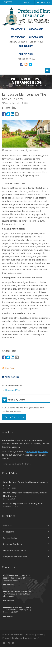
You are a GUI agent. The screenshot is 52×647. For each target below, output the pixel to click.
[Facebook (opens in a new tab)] (21, 64)
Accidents (43, 2)
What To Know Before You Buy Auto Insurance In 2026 (26, 485)
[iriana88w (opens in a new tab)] (33, 150)
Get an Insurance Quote (26, 550)
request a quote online (37, 451)
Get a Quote (11, 417)
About (11, 464)
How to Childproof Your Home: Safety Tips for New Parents (26, 495)
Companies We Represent (26, 556)
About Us (26, 525)
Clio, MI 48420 (36, 41)
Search (40, 634)
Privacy (5, 638)
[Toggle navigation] (47, 70)
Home (4, 464)
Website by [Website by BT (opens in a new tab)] (32, 638)
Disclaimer (17, 638)
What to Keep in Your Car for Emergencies (26, 505)
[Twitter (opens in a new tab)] (30, 64)
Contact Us (26, 531)
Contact (20, 464)
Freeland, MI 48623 (26, 58)
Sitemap (28, 464)
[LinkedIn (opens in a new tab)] (12, 114)
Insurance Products (26, 544)
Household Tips (12, 390)
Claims (26, 2)
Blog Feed (8, 367)
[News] (26, 64)
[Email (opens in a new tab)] (17, 114)
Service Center (26, 537)
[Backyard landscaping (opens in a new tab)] (15, 150)
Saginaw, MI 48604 (18, 41)
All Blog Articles (10, 376)
